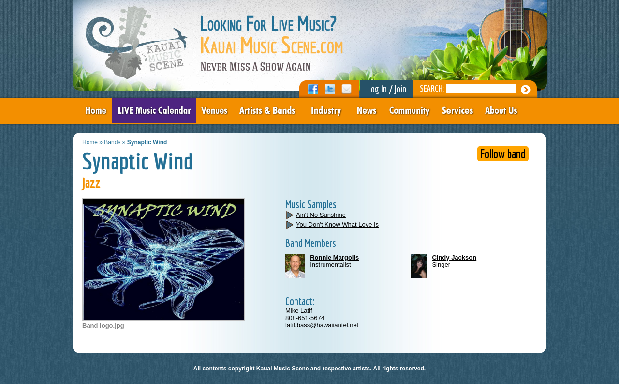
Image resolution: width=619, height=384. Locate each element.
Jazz (91, 182)
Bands (112, 142)
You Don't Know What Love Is (337, 224)
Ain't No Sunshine (321, 214)
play (290, 214)
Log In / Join (386, 88)
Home (90, 142)
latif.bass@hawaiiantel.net (321, 325)
